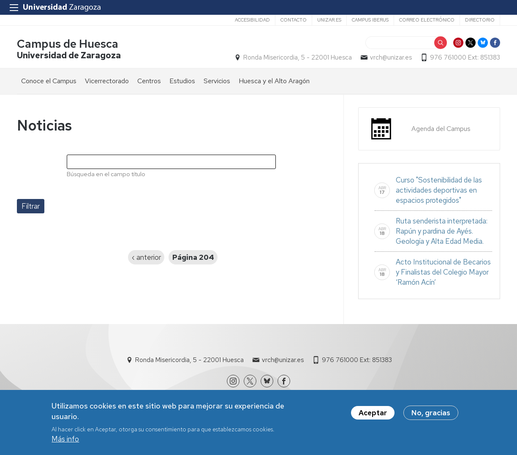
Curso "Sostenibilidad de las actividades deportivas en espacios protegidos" (439, 190)
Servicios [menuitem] (217, 80)
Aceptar (373, 412)
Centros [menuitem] (149, 80)
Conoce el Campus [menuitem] (48, 80)
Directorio (480, 20)
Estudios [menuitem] (182, 80)
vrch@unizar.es (391, 57)
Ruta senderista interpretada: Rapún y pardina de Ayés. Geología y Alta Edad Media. (441, 231)
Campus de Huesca (67, 43)
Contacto (293, 20)
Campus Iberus (370, 20)
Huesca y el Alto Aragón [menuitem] (274, 80)
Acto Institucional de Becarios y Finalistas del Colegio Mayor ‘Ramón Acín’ (443, 272)
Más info (65, 439)
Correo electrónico (426, 20)
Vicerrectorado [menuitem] (107, 80)
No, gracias (430, 412)
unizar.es (329, 20)
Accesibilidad (252, 20)
